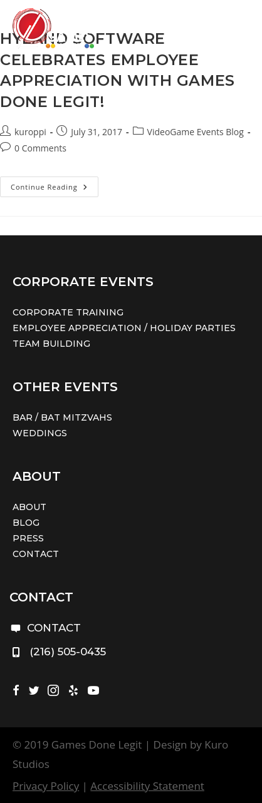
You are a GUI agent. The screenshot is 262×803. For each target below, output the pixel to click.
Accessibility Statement (147, 786)
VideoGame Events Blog (195, 132)
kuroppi (30, 132)
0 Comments (40, 148)
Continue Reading (54, 189)
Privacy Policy (46, 786)
